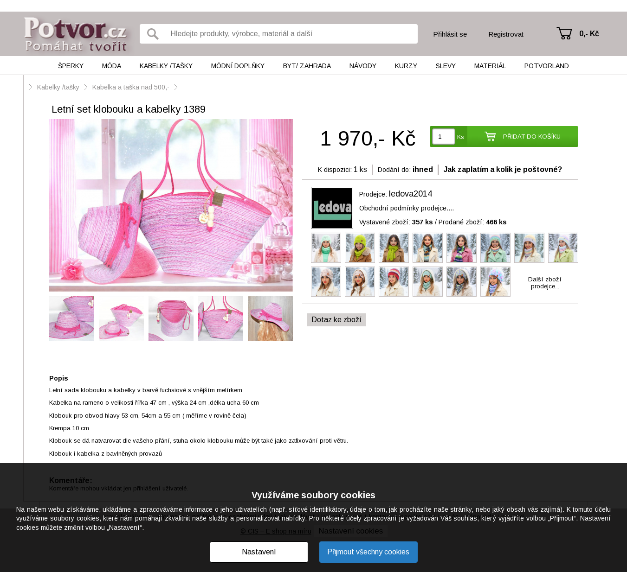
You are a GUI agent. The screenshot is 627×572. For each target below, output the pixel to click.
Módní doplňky (238, 66)
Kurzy (406, 66)
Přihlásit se (450, 34)
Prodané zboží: (473, 222)
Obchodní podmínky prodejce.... (406, 208)
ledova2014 (410, 193)
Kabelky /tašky (166, 66)
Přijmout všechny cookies (368, 552)
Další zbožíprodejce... (545, 283)
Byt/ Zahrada (307, 66)
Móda (111, 66)
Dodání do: (394, 169)
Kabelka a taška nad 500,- (130, 87)
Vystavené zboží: (396, 222)
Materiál (490, 66)
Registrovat (506, 34)
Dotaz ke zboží (336, 320)
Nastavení (259, 552)
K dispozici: (335, 169)
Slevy (446, 66)
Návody (362, 66)
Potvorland (546, 66)
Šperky (71, 66)
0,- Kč (589, 34)
